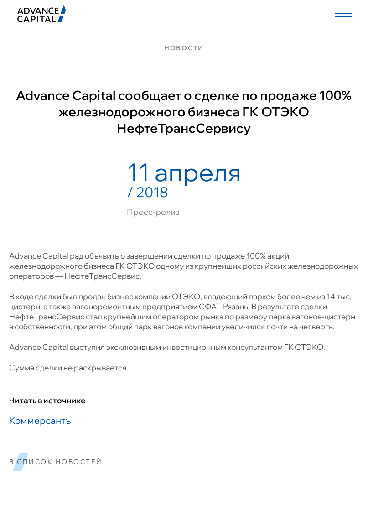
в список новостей (56, 462)
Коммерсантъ (40, 420)
